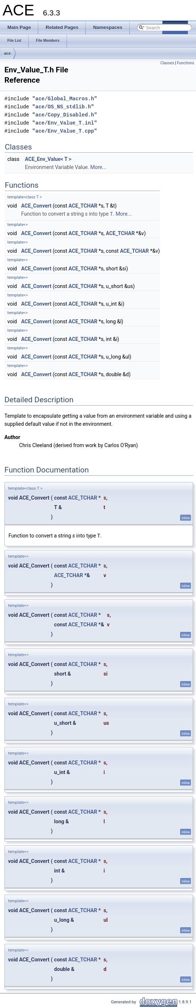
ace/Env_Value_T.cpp (64, 130)
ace (7, 53)
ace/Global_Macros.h (64, 98)
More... (98, 167)
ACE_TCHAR (82, 206)
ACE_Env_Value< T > (48, 159)
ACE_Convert (36, 206)
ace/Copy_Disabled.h (64, 114)
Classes (167, 63)
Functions (185, 63)
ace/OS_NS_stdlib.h (63, 106)
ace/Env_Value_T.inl (64, 122)
